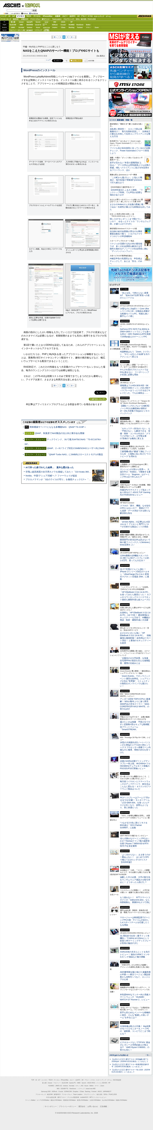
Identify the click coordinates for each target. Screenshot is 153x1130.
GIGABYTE (38, 25)
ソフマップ (38, 30)
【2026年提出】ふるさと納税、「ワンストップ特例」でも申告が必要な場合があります (126, 192)
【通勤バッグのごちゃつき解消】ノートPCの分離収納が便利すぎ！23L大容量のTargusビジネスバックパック (135, 409)
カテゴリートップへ (98, 399)
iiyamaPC (30, 22)
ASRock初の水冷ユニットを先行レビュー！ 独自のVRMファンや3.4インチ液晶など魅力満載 (135, 954)
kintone (29, 27)
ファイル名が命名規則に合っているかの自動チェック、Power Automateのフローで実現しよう (130, 150)
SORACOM (68, 1091)
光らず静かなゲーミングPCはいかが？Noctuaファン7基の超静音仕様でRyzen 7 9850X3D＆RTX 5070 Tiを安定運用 (135, 842)
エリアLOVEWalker (43, 1100)
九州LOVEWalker (95, 1100)
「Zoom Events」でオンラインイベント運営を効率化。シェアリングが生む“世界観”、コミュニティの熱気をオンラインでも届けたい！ (135, 681)
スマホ (90, 16)
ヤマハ (88, 27)
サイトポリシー (51, 1106)
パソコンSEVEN (46, 22)
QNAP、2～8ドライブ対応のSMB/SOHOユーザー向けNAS (75, 448)
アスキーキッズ (6, 19)
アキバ (83, 16)
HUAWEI (71, 25)
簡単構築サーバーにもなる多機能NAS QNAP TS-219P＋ (58, 427)
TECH (28, 16)
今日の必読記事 (51, 1097)
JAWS (13, 27)
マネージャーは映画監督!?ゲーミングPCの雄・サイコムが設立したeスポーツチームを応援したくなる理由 (135, 921)
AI (9, 16)
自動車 (57, 16)
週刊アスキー (46, 19)
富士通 (13, 22)
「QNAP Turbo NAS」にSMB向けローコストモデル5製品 (75, 454)
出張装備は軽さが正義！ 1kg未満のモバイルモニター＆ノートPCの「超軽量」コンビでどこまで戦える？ (135, 1030)
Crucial (63, 25)
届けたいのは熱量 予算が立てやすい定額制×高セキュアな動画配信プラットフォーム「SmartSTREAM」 (135, 726)
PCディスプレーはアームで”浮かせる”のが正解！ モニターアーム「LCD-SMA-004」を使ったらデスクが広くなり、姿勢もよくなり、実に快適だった (135, 802)
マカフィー (13, 30)
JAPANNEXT (29, 30)
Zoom (97, 27)
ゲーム (108, 16)
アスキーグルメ (35, 19)
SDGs (78, 19)
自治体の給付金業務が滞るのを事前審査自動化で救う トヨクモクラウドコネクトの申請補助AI (126, 234)
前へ (55, 37)
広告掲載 (103, 1106)
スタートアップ (99, 16)
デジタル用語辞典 (73, 1097)
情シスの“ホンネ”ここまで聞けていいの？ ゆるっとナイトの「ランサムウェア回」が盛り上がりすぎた (130, 221)
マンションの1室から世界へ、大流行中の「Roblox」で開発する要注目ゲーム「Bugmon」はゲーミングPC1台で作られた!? (135, 473)
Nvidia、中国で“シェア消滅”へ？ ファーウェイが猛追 (51, 475)
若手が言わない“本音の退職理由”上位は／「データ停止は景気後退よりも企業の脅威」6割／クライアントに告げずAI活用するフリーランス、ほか (130, 166)
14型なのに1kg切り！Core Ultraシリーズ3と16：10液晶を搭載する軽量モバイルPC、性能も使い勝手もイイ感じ (135, 312)
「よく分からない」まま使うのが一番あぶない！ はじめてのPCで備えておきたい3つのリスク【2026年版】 (135, 858)
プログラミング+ (68, 19)
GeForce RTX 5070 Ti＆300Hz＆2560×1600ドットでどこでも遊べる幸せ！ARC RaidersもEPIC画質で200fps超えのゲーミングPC (135, 333)
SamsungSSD (45, 25)
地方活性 (83, 19)
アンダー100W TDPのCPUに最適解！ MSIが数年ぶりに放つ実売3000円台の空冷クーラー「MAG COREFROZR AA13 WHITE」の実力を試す (135, 704)
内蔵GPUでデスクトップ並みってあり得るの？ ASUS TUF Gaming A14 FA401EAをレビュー (135, 492)
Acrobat (21, 27)
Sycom (38, 22)
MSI (55, 22)
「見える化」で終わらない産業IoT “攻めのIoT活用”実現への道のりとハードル (135, 295)
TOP (32, 1080)
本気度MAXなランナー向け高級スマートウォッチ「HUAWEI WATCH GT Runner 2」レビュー (135, 997)
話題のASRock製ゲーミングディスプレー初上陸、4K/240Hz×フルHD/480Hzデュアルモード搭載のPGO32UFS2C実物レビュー (135, 765)
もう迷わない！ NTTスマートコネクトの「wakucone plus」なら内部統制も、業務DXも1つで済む (135, 900)
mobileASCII (84, 1097)
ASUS (63, 22)
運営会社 (81, 1106)
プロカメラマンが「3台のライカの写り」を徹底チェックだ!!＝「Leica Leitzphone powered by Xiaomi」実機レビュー (82, 479)
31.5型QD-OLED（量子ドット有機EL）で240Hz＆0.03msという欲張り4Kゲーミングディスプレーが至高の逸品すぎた (135, 939)
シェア (48, 60)
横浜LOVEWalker (56, 1100)
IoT (13, 16)
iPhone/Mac (48, 16)
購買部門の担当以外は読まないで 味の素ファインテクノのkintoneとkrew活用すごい (136, 542)
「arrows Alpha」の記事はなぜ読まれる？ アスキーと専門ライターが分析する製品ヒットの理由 (135, 524)
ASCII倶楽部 (145, 16)
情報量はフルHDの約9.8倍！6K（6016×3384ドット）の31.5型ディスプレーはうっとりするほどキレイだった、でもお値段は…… (135, 389)
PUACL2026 (92, 19)
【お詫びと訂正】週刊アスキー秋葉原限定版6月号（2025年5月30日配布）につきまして (130, 1065)
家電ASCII (24, 19)
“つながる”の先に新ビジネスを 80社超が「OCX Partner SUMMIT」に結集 (135, 825)
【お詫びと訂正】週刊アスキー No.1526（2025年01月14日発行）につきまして (131, 1071)
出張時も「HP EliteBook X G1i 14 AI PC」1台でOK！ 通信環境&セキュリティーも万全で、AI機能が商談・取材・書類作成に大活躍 (135, 616)
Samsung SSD (46, 1091)
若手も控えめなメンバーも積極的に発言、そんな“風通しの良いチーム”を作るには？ (135, 1015)
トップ (3, 16)
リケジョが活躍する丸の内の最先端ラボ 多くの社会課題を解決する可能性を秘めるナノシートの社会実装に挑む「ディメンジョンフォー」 (129, 247)
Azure (38, 27)
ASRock (54, 25)
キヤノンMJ (21, 30)
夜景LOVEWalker (82, 1100)
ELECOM (13, 25)
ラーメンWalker (30, 1100)
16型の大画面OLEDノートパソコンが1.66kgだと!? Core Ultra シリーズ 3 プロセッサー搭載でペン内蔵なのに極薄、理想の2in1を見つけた (135, 747)
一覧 (66, 61)
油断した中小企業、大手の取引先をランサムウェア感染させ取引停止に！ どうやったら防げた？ (135, 879)
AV (78, 16)
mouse (21, 22)
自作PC (72, 16)
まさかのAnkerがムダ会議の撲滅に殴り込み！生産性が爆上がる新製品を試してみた (130, 207)
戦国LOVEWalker (121, 1100)
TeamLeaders (56, 19)
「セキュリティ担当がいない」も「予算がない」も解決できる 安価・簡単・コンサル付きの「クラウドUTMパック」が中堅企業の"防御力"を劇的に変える (135, 433)
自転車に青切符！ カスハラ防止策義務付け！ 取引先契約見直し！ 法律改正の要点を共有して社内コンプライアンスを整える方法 (130, 133)
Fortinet (80, 27)
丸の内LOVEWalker (108, 1100)
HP (72, 22)
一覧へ (147, 1055)
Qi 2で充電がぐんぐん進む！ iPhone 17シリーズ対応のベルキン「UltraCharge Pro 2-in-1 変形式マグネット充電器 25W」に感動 (134, 574)
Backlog (71, 27)
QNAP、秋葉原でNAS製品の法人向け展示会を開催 (59, 433)
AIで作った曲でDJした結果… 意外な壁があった (50, 467)
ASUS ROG (29, 25)
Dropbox (54, 27)
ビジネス (31, 5)
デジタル (36, 16)
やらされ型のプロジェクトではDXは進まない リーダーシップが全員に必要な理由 (134, 372)
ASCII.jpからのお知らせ (119, 1055)
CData (63, 27)
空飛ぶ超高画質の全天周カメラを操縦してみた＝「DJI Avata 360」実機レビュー (65, 471)
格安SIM (15, 19)
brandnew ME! (47, 30)
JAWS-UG (58, 1086)
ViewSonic (80, 25)
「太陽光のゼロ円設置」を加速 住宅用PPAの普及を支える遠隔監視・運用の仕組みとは (135, 660)
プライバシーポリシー (67, 1106)
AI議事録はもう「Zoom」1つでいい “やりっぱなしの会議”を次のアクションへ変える (135, 354)
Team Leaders (77, 1094)
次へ (72, 37)
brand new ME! (91, 1088)
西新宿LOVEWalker (69, 1100)
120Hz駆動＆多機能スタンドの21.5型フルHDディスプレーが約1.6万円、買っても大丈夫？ (134, 558)
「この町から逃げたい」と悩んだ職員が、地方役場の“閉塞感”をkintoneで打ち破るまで (126, 180)
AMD (21, 25)
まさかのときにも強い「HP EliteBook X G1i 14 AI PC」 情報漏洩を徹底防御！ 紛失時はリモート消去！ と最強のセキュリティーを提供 (135, 638)
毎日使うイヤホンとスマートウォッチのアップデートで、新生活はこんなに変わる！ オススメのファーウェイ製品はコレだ (135, 785)
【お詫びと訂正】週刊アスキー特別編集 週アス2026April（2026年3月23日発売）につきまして (130, 1060)
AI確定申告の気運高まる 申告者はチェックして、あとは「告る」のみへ (126, 261)
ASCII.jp (11, 5)
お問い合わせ (92, 1106)
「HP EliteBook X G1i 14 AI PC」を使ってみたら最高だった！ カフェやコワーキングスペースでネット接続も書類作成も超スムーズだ (135, 596)
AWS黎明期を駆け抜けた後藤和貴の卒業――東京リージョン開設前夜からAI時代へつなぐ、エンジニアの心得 (135, 976)
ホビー (65, 16)
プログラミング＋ (89, 1094)
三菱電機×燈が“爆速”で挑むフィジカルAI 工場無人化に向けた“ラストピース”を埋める (135, 454)
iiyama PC (72, 1083)
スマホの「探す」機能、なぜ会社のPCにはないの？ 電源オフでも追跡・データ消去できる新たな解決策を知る (135, 509)
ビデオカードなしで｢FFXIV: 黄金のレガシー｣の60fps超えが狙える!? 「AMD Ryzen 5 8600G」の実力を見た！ (135, 1046)
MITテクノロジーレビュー (97, 1097)
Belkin (88, 25)
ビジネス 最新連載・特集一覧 (121, 120)
